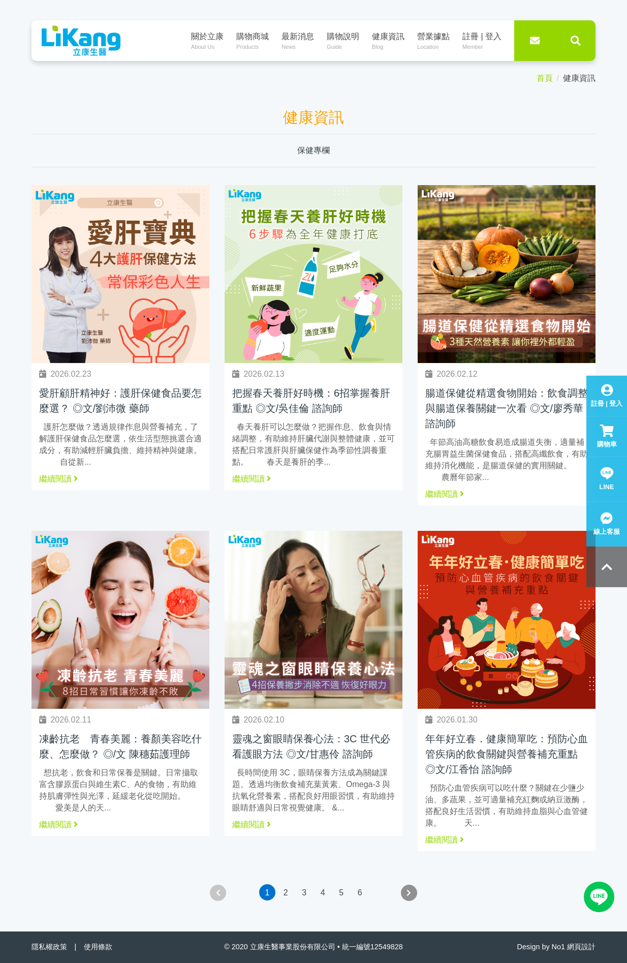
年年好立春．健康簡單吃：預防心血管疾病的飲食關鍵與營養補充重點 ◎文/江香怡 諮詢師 (506, 754)
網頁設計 (581, 947)
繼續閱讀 (58, 478)
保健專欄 (313, 150)
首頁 (545, 78)
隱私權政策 (49, 947)
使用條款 (98, 947)
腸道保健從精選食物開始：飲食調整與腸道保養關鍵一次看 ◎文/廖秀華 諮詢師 (506, 408)
